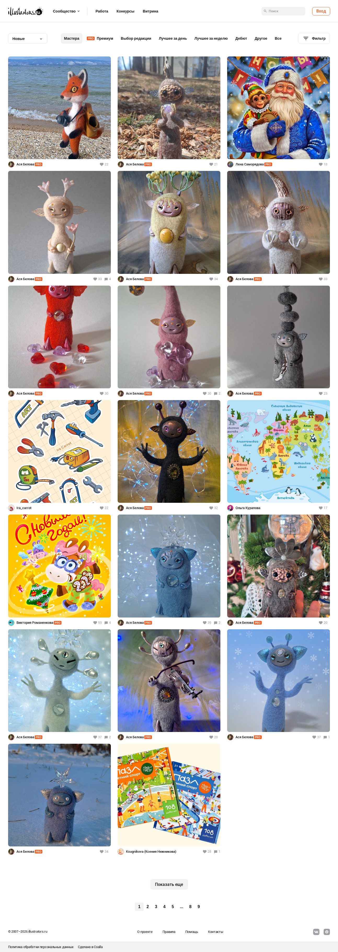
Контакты (215, 932)
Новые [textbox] (19, 39)
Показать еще (169, 884)
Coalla (98, 947)
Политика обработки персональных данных (41, 947)
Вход (321, 11)
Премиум (100, 38)
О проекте (144, 932)
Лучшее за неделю (211, 38)
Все (278, 38)
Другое (261, 38)
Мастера (71, 38)
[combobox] (27, 38)
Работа (101, 11)
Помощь (191, 932)
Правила (169, 932)
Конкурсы (125, 11)
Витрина (150, 11)
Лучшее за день (173, 38)
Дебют (241, 38)
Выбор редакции (136, 38)
